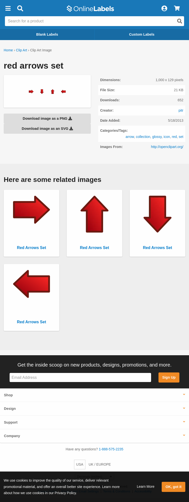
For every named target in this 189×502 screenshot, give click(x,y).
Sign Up (168, 377)
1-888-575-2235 (111, 449)
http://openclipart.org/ (167, 147)
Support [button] (10, 422)
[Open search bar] (20, 8)
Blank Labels (47, 34)
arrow (130, 137)
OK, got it (174, 487)
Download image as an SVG (47, 129)
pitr (181, 110)
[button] (8, 8)
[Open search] (179, 21)
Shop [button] (8, 395)
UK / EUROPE (100, 464)
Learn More (146, 486)
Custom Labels (141, 34)
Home (8, 50)
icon (167, 137)
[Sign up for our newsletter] (80, 377)
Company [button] (12, 436)
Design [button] (10, 409)
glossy (157, 137)
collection (143, 137)
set (181, 137)
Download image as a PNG (47, 118)
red (174, 137)
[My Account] (164, 8)
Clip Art (21, 50)
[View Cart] (176, 8)
